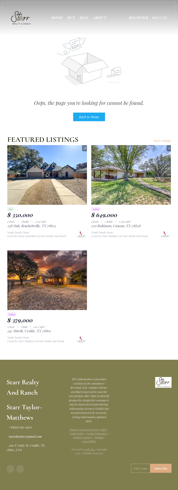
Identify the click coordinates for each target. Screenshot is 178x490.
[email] (140, 468)
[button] (22, 17)
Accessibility (89, 441)
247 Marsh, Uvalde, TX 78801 (29, 331)
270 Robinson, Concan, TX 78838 (116, 225)
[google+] (20, 469)
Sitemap (99, 437)
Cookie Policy (77, 433)
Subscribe (160, 468)
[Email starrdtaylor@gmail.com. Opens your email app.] (24, 436)
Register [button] (138, 17)
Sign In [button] (159, 17)
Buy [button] (71, 17)
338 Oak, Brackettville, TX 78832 (31, 225)
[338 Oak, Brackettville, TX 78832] (47, 175)
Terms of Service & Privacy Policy (88, 429)
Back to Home (89, 117)
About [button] (100, 17)
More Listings (162, 141)
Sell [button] (84, 17)
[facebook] (10, 469)
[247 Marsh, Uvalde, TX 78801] (47, 280)
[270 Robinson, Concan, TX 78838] (131, 175)
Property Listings (82, 437)
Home (57, 17)
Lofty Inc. (90, 449)
